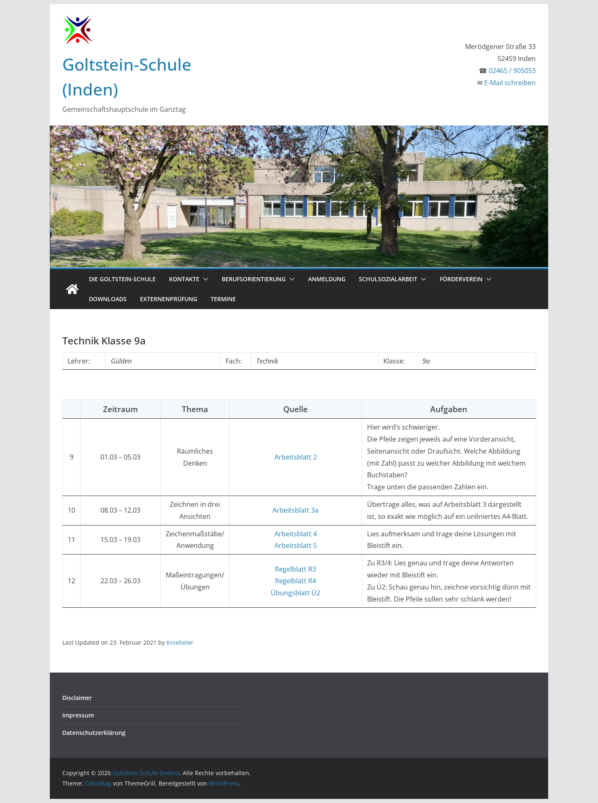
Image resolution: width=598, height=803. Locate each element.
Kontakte (184, 279)
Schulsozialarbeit (388, 279)
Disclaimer (77, 698)
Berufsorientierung (254, 279)
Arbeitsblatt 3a (295, 510)
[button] (203, 279)
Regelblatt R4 (295, 580)
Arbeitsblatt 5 (295, 545)
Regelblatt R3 (295, 569)
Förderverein (461, 279)
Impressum (78, 715)
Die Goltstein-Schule (122, 279)
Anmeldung (327, 279)
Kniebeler (180, 642)
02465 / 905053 (512, 70)
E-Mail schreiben (510, 82)
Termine (223, 299)
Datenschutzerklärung (93, 733)
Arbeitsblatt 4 (295, 533)
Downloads (108, 299)
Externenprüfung (168, 299)
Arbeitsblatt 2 (295, 457)
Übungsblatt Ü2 (295, 592)
